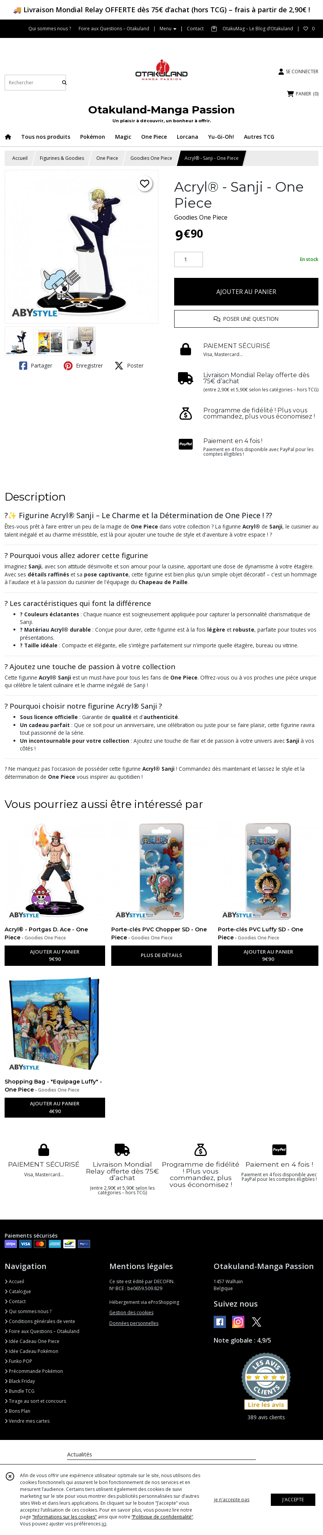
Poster (128, 365)
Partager (35, 365)
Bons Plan (17, 1411)
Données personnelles (133, 1323)
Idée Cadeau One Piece (32, 1341)
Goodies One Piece (151, 158)
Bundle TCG (20, 1391)
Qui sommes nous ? (28, 1311)
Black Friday (20, 1381)
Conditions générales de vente (40, 1321)
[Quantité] (188, 259)
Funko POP (18, 1361)
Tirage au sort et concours (35, 1401)
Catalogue (18, 1291)
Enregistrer (83, 365)
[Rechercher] (64, 82)
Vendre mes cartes (27, 1421)
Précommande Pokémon (34, 1371)
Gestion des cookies (131, 1312)
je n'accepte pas (231, 1499)
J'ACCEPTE (293, 1499)
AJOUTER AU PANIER (246, 291)
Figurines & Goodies (62, 158)
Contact (195, 28)
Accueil (20, 158)
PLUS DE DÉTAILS (161, 955)
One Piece (107, 158)
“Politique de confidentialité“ (162, 1517)
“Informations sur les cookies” (64, 1517)
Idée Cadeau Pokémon (31, 1351)
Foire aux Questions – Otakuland (42, 1331)
